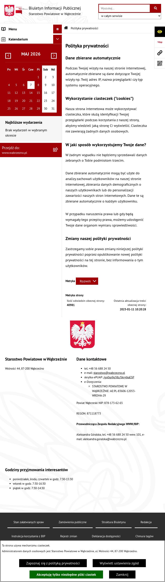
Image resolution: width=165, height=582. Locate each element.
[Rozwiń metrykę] (87, 281)
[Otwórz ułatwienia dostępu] (159, 31)
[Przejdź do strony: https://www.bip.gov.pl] (159, 42)
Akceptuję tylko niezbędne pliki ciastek (66, 574)
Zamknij (122, 574)
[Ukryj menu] (57, 29)
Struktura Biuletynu (114, 522)
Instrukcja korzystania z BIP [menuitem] (22, 55)
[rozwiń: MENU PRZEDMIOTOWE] (58, 38)
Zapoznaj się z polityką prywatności (53, 563)
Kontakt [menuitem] (7, 83)
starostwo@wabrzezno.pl (109, 373)
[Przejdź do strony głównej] (42, 10)
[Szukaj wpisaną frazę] (155, 8)
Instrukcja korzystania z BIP (28, 536)
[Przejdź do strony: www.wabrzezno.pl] (159, 52)
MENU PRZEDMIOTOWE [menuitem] (19, 38)
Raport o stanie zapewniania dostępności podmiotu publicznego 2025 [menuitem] (23, 69)
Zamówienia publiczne (73, 522)
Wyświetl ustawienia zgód (119, 563)
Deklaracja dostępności (106, 536)
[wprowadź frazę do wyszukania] (124, 8)
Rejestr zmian (68, 536)
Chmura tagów (144, 536)
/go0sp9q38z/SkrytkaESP (118, 377)
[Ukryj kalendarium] (57, 93)
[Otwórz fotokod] (159, 63)
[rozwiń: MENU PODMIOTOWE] (58, 47)
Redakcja (146, 522)
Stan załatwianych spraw (28, 522)
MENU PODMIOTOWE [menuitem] (18, 46)
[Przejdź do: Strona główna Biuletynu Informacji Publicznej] (66, 28)
